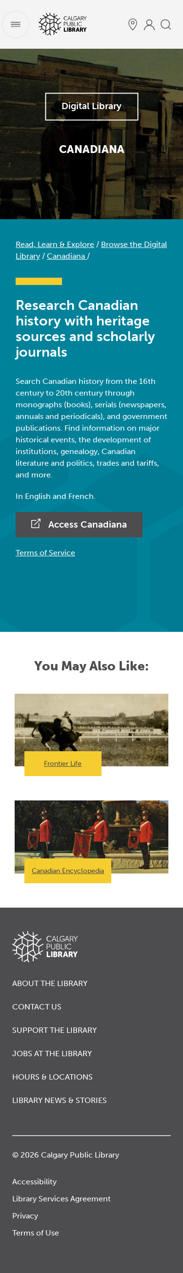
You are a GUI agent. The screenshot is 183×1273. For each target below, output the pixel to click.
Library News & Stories (59, 1100)
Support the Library (54, 1030)
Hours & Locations (52, 1077)
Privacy (25, 1215)
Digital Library (91, 106)
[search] (166, 24)
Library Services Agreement (61, 1198)
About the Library (49, 983)
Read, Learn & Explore (55, 244)
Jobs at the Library (52, 1053)
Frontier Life (62, 764)
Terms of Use (35, 1232)
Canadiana (67, 256)
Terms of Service (45, 552)
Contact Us (36, 1006)
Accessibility (34, 1181)
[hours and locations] (132, 24)
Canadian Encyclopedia (68, 871)
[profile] (149, 24)
